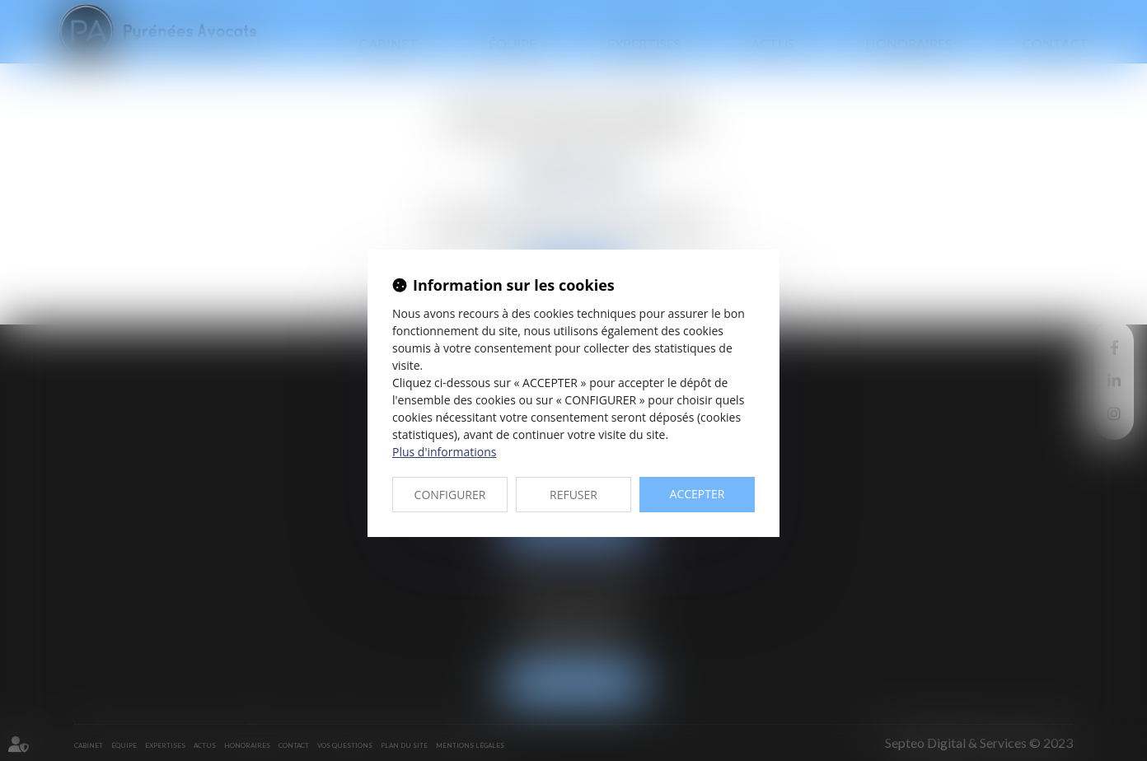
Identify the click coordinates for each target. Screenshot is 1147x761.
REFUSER (573, 494)
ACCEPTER (697, 494)
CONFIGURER (450, 494)
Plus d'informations (444, 452)
